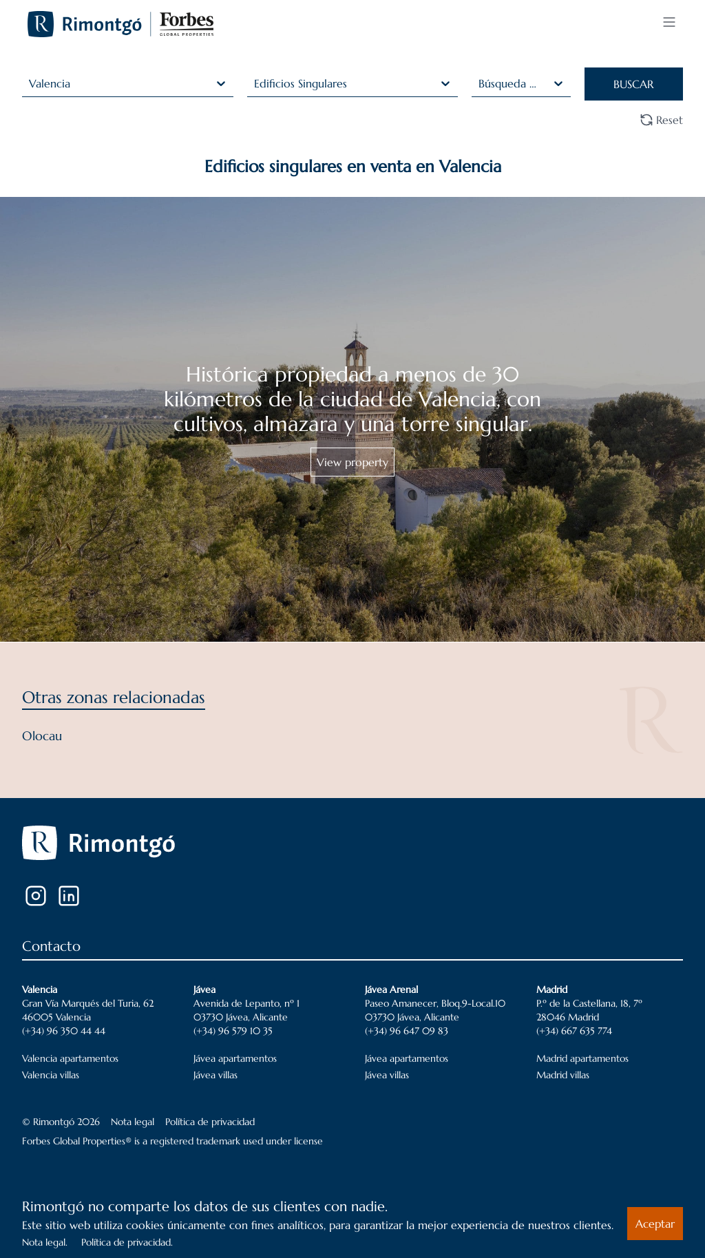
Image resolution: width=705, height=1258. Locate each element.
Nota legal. (44, 1242)
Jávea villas (215, 1075)
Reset (661, 120)
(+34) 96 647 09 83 (406, 1031)
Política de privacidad (210, 1121)
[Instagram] (36, 896)
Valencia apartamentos (70, 1058)
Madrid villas (562, 1075)
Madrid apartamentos (582, 1058)
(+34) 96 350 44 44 (63, 1031)
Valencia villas (50, 1075)
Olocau (42, 736)
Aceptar (655, 1223)
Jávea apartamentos (235, 1058)
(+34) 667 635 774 (574, 1031)
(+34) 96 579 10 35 (233, 1031)
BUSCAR (633, 84)
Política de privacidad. (127, 1242)
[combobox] (30, 83)
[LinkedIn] (69, 896)
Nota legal (132, 1121)
